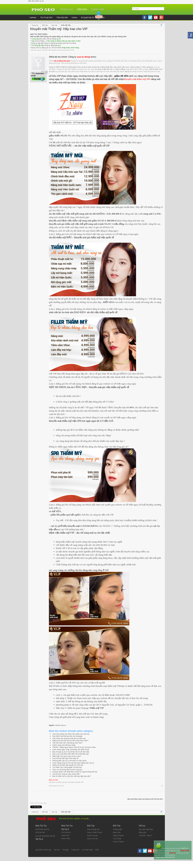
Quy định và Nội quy (43, 850)
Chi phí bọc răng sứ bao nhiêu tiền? (66, 774)
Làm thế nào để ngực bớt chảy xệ (65, 758)
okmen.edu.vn (60, 725)
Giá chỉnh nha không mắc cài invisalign (67, 736)
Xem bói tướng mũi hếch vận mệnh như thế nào (71, 734)
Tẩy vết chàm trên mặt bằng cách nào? (67, 743)
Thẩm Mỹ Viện (46, 50)
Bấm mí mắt (53, 780)
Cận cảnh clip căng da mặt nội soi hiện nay (69, 738)
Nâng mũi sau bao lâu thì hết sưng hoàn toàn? (70, 741)
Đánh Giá (116, 832)
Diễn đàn (82, 9)
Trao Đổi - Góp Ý (145, 835)
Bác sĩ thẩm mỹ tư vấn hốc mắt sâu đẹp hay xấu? (71, 776)
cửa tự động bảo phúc (61, 61)
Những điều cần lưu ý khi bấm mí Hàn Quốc (69, 761)
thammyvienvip (64, 50)
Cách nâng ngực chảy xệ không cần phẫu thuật (70, 750)
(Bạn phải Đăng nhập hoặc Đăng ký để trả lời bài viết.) (145, 799)
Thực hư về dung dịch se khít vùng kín (67, 770)
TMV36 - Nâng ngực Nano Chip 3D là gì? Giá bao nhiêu (74, 747)
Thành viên (97, 9)
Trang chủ (66, 9)
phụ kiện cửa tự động (47, 39)
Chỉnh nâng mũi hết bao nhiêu (64, 745)
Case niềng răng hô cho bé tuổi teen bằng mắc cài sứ (73, 763)
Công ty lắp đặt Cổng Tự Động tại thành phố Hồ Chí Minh (53, 43)
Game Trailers (118, 842)
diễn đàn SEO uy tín (36, 1)
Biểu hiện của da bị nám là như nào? (66, 756)
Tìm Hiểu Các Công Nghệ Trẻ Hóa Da (67, 767)
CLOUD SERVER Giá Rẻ (45, 836)
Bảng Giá (142, 832)
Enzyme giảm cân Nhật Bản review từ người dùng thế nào (74, 772)
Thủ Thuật (117, 839)
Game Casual (92, 835)
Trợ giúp (65, 850)
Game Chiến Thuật (94, 832)
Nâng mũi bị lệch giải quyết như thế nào (67, 765)
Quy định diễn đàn (146, 829)
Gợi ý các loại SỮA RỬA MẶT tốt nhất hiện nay (70, 754)
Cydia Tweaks (118, 835)
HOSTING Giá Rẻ (42, 829)
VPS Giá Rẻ (40, 832)
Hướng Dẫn (117, 829)
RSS (97, 850)
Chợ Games (66, 832)
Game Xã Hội (92, 839)
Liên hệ (57, 850)
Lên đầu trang (87, 850)
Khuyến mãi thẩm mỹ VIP (137, 79)
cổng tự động (49, 45)
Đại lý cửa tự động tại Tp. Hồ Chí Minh (46, 48)
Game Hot (65, 835)
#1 (162, 786)
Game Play (65, 838)
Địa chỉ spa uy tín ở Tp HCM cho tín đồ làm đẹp (70, 752)
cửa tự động (39, 41)
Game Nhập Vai (93, 829)
